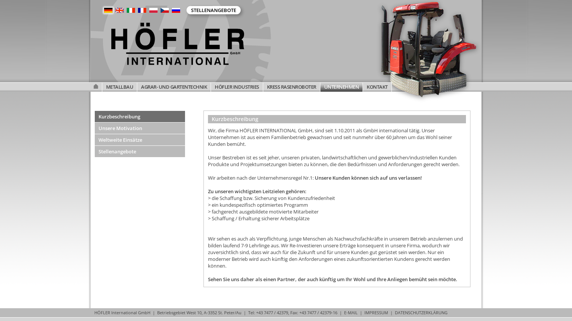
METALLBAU (120, 86)
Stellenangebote (213, 10)
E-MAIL (351, 312)
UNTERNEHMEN (341, 86)
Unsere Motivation (120, 128)
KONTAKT (377, 86)
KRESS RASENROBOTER (291, 86)
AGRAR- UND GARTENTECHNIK (174, 86)
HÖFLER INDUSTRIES (237, 86)
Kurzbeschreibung (119, 116)
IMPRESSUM (376, 312)
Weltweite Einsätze (120, 139)
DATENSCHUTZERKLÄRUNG (421, 312)
